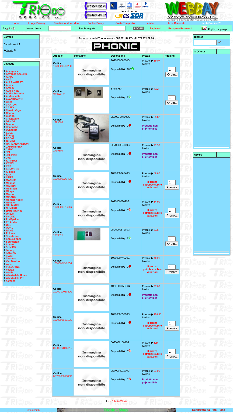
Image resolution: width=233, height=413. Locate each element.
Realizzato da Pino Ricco (208, 410)
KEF (8, 166)
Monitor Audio (14, 199)
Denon (10, 124)
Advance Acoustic (17, 73)
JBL (8, 152)
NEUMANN (12, 205)
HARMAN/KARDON (17, 143)
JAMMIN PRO (14, 146)
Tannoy (10, 250)
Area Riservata (176, 23)
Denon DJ (12, 127)
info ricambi (34, 410)
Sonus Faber (13, 238)
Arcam (10, 87)
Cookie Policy (95, 23)
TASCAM (11, 252)
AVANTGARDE (14, 99)
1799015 (58, 235)
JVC (8, 157)
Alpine (10, 85)
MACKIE (11, 180)
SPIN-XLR (59, 94)
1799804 (58, 150)
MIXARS (11, 197)
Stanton (10, 244)
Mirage (10, 191)
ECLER (10, 132)
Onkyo (10, 213)
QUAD (9, 227)
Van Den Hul (13, 261)
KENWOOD (12, 169)
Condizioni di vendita (66, 23)
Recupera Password (180, 28)
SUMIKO (11, 247)
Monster (11, 202)
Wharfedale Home (16, 275)
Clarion (10, 115)
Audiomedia (13, 96)
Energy (10, 135)
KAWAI (10, 163)
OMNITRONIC (14, 211)
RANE (9, 230)
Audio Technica (15, 93)
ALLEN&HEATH (15, 82)
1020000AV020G (62, 263)
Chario (10, 113)
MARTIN (11, 185)
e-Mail (150, 23)
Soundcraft (12, 241)
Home (16, 23)
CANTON (11, 104)
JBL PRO (11, 155)
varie (9, 264)
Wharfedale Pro (15, 278)
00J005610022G (62, 348)
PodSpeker (12, 219)
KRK (8, 174)
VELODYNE (13, 266)
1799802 (58, 122)
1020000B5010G (62, 319)
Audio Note (12, 90)
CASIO (10, 107)
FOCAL (10, 138)
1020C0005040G (62, 291)
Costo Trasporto (125, 23)
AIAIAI (10, 76)
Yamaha (10, 280)
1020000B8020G (62, 66)
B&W (9, 101)
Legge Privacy (36, 23)
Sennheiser (12, 236)
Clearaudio (12, 118)
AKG (9, 79)
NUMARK (11, 208)
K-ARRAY (11, 160)
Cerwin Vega (13, 110)
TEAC (9, 255)
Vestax (10, 269)
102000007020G (62, 207)
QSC (8, 225)
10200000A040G (62, 178)
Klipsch (10, 171)
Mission (10, 194)
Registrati (155, 28)
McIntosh (11, 188)
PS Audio (11, 222)
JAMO (9, 149)
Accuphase (12, 71)
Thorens (11, 258)
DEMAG (10, 121)
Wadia (9, 272)
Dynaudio (11, 129)
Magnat (10, 183)
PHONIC (11, 216)
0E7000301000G (62, 376)
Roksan (10, 233)
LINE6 (9, 177)
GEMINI (10, 141)
